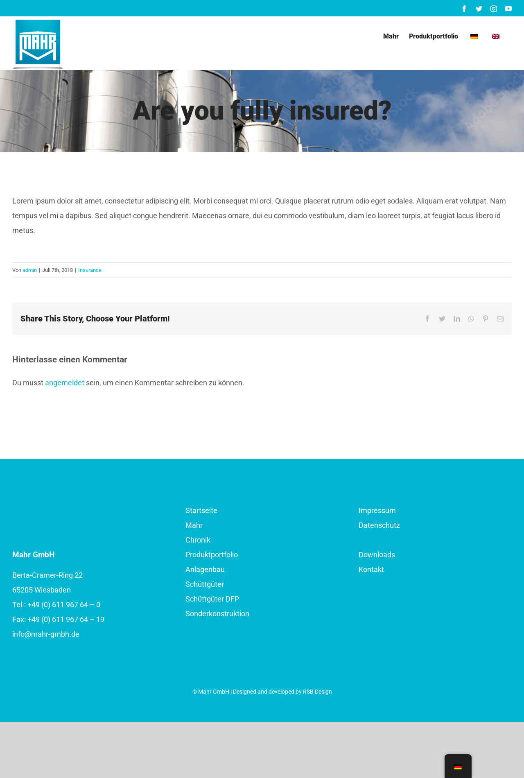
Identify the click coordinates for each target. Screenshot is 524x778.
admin (30, 270)
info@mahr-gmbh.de (45, 634)
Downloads (377, 554)
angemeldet (64, 382)
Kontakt (371, 569)
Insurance (90, 270)
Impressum (377, 510)
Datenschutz (379, 525)
